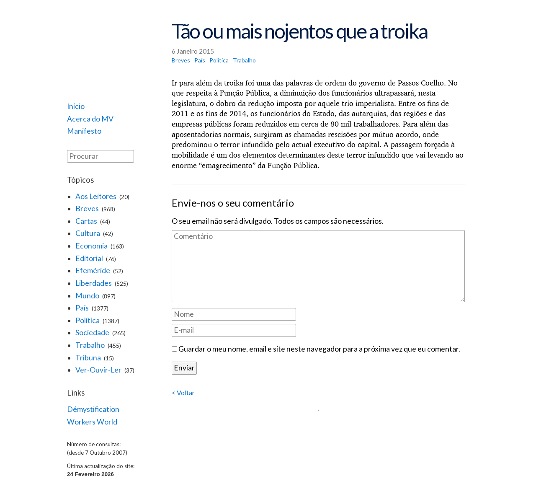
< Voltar (183, 392)
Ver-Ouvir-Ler (98, 369)
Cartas (86, 221)
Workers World (92, 421)
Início (76, 106)
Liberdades (93, 283)
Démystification (93, 409)
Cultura (87, 233)
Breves (87, 208)
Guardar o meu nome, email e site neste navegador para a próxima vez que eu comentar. (319, 348)
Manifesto (84, 131)
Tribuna (88, 357)
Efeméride (92, 270)
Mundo (87, 295)
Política (87, 320)
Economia (91, 245)
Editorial (89, 258)
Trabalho (90, 345)
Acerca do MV (90, 118)
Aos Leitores (95, 196)
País (82, 307)
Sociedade (92, 332)
